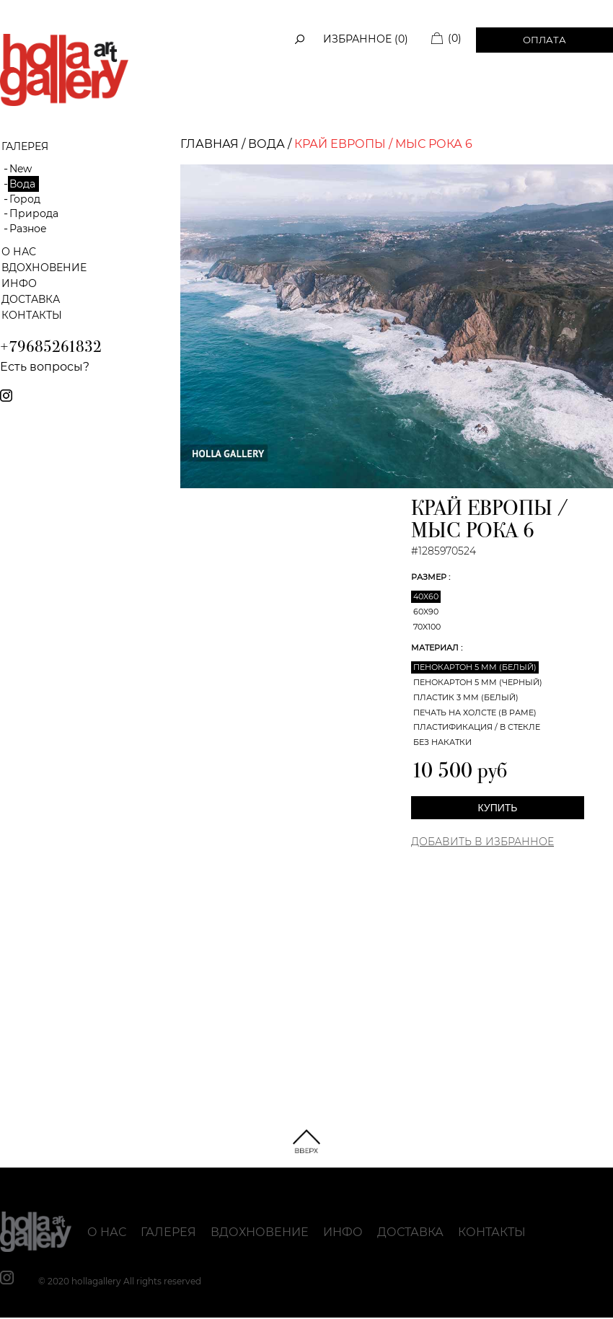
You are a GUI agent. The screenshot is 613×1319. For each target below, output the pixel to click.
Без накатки (442, 742)
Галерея (168, 1232)
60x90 (425, 611)
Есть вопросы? (44, 367)
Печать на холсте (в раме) (475, 712)
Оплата (544, 39)
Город (24, 199)
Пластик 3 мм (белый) (466, 697)
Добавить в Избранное (482, 841)
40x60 (425, 596)
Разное (28, 228)
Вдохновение (44, 267)
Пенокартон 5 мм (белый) (475, 667)
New (20, 168)
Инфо (19, 283)
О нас (18, 251)
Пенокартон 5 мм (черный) (477, 682)
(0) (455, 38)
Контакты (31, 315)
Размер (430, 577)
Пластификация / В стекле (476, 727)
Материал (436, 648)
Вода (22, 183)
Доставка (30, 299)
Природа (33, 213)
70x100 (427, 627)
